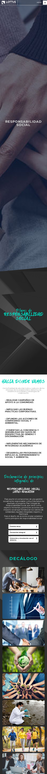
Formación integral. (18, 532)
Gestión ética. (15, 526)
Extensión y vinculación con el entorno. (22, 539)
